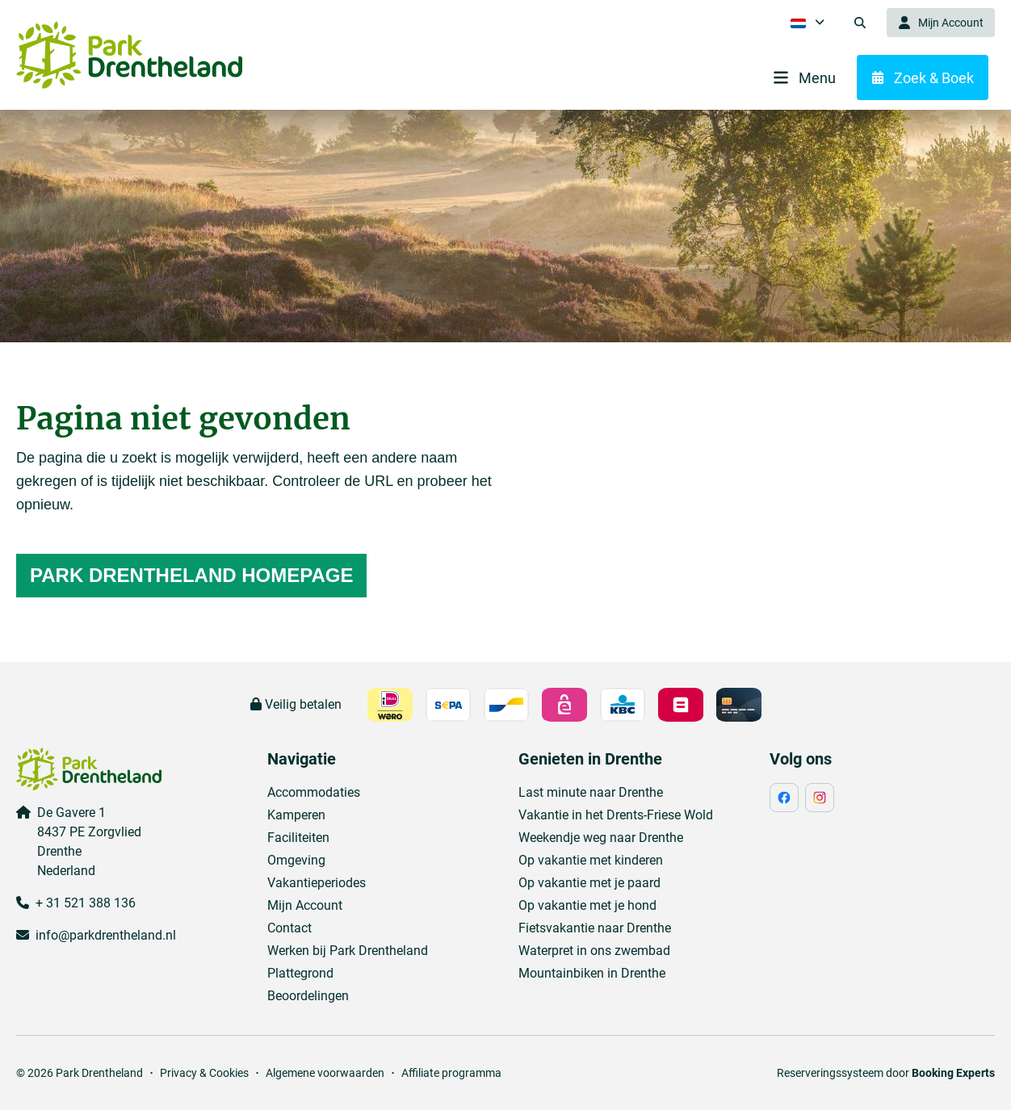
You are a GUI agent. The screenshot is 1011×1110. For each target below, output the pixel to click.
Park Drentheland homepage (191, 575)
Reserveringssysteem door (886, 1072)
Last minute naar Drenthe (590, 792)
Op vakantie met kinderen (590, 860)
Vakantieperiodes (316, 882)
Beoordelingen (308, 995)
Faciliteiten (298, 837)
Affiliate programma (451, 1072)
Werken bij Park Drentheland (347, 950)
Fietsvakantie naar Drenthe (594, 928)
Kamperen (296, 815)
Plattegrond (300, 973)
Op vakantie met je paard (589, 882)
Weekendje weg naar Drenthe (600, 837)
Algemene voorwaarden (325, 1072)
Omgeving (296, 860)
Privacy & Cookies (204, 1072)
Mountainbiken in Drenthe (591, 973)
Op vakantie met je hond (587, 905)
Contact (289, 928)
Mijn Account (304, 905)
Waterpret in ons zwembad (594, 950)
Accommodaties (313, 792)
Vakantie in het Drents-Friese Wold (615, 815)
